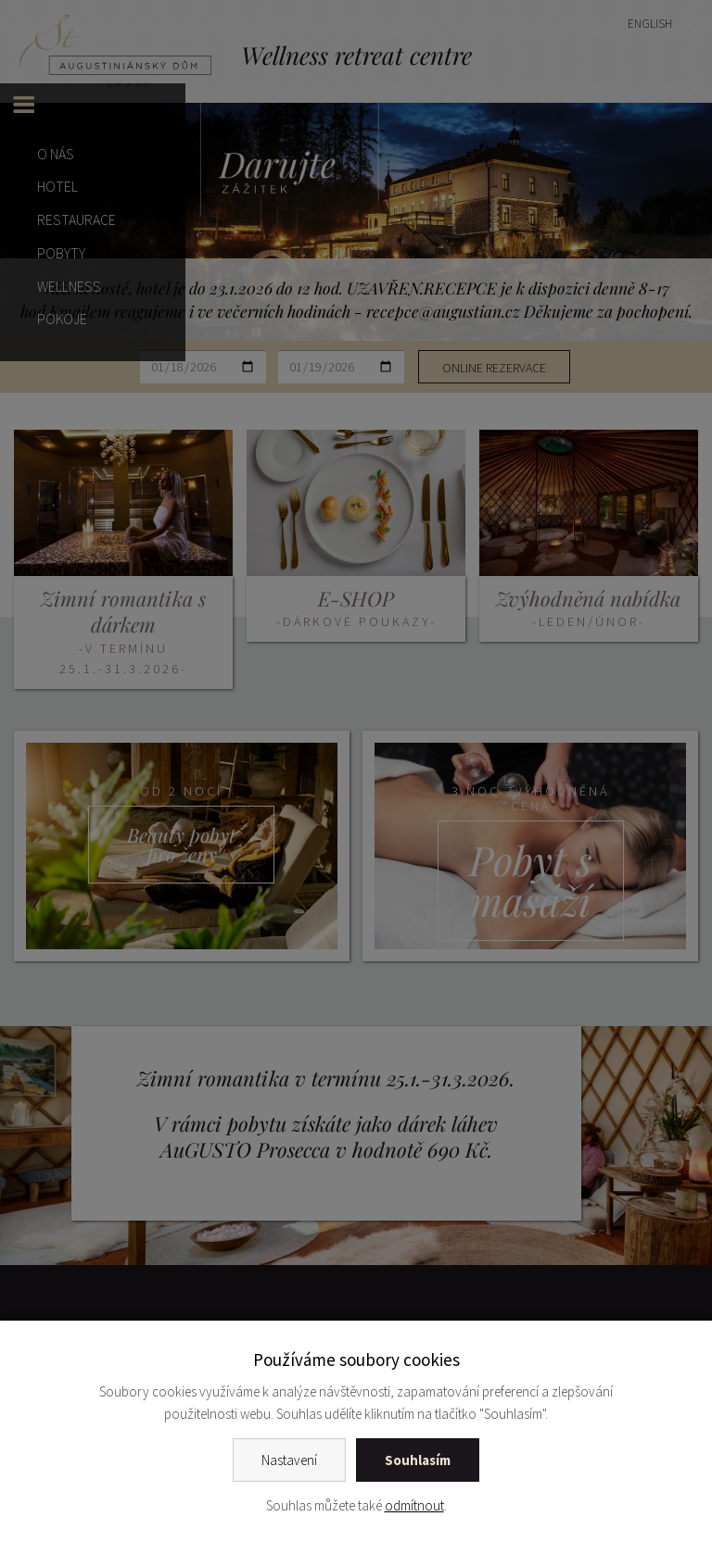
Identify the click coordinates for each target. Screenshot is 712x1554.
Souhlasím (418, 1460)
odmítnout (414, 1505)
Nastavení (289, 1460)
